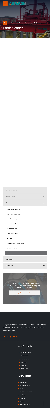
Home (6, 23)
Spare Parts (23, 367)
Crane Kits (23, 364)
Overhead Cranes (25, 354)
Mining (22, 403)
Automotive (23, 384)
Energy (22, 390)
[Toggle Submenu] (44, 190)
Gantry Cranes (24, 358)
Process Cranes (24, 23)
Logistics (22, 400)
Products (14, 23)
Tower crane (24, 370)
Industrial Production (26, 394)
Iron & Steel (23, 397)
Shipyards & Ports (25, 406)
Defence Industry (25, 387)
